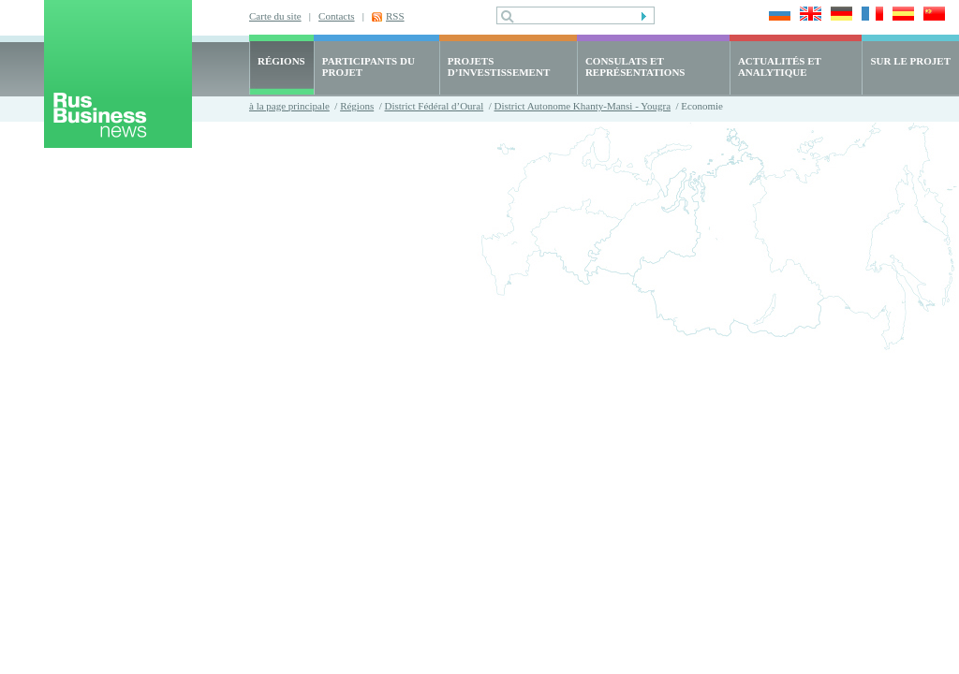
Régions (357, 105)
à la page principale (289, 105)
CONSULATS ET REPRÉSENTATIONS (635, 66)
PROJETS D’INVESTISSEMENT (499, 66)
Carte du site (275, 16)
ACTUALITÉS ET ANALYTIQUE (779, 66)
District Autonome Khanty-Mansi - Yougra (582, 105)
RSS (395, 16)
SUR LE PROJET (910, 60)
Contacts (336, 16)
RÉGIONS (281, 60)
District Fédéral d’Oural (434, 105)
